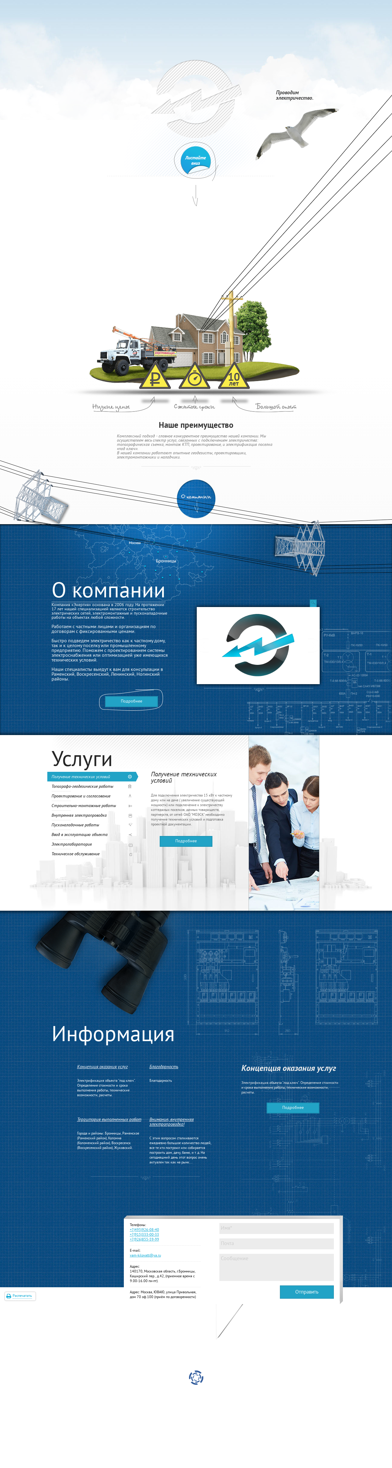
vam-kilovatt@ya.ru (145, 1256)
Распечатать (22, 1296)
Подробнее (131, 701)
